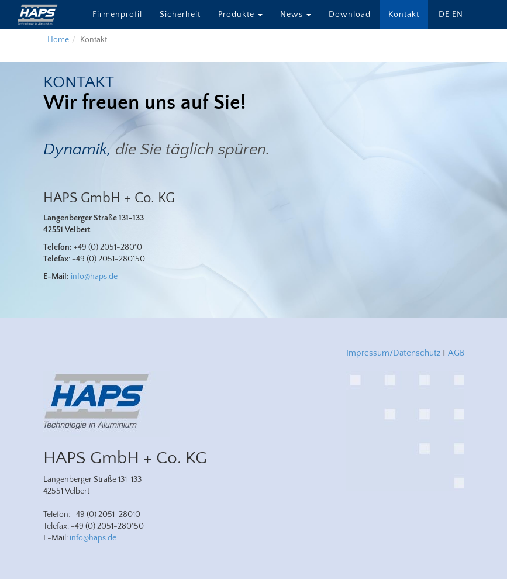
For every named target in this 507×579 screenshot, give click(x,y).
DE (444, 14)
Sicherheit (180, 14)
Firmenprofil (117, 14)
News (295, 14)
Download (350, 14)
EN (457, 14)
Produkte (240, 14)
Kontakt (403, 14)
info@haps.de (94, 276)
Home (58, 39)
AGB (456, 353)
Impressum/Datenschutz (393, 353)
